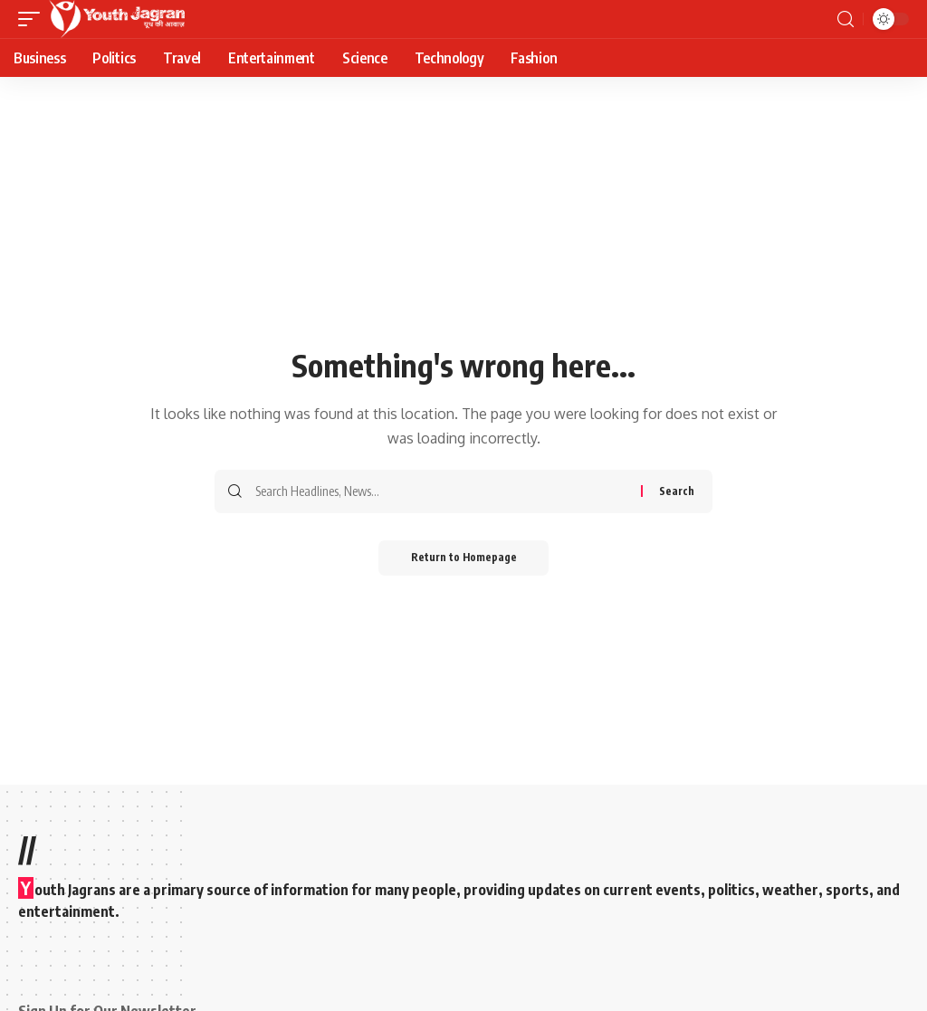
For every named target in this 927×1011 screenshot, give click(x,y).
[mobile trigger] (33, 19)
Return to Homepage (464, 558)
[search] (845, 19)
